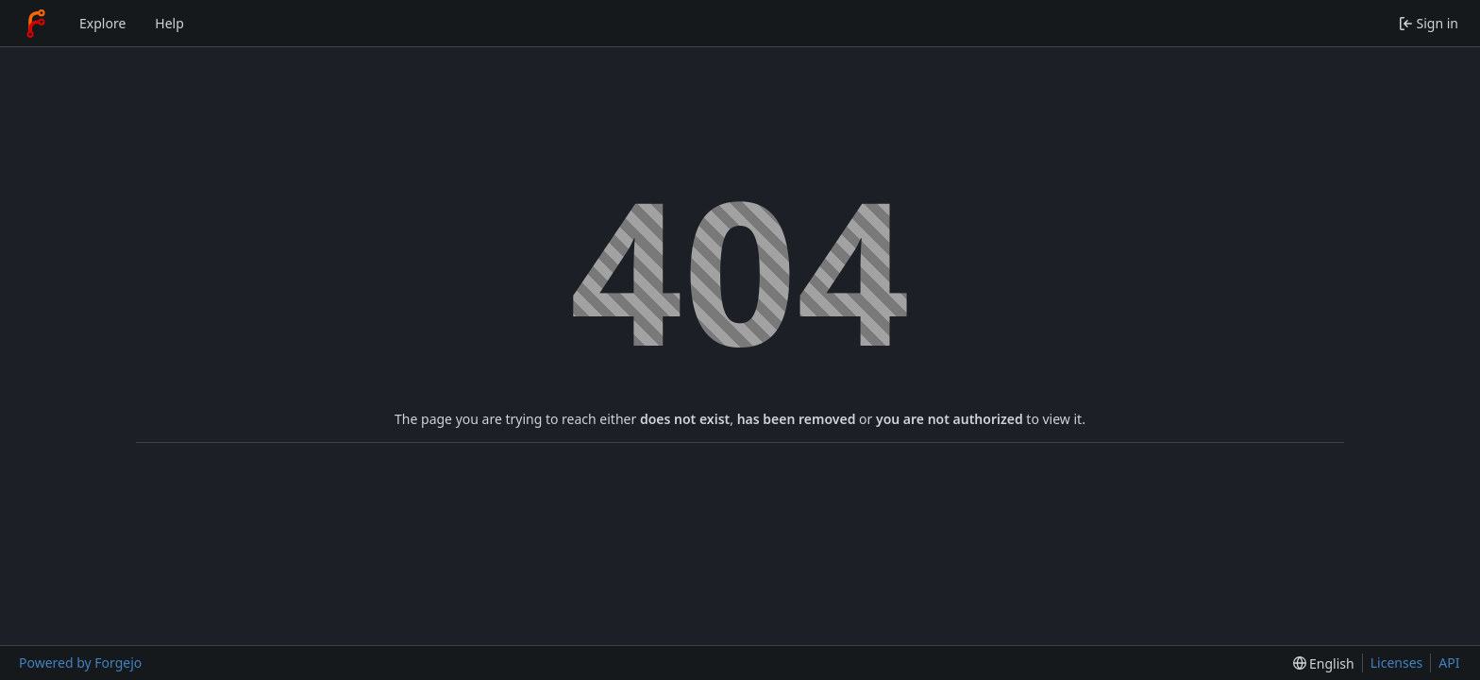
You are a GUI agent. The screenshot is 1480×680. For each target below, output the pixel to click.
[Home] (35, 24)
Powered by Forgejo (80, 663)
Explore (102, 23)
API (1448, 663)
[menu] (1323, 663)
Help (169, 23)
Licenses (1397, 663)
